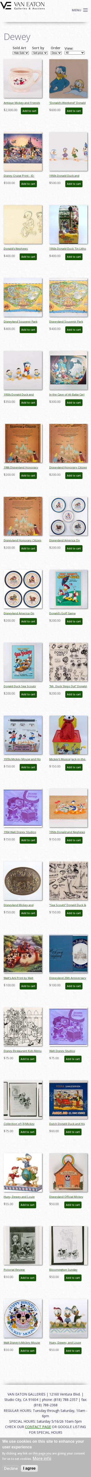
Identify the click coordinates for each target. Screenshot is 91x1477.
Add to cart (29, 111)
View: (69, 48)
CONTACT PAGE (38, 1426)
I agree (29, 1468)
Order (55, 48)
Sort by (38, 48)
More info (42, 1458)
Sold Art (19, 48)
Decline (11, 1468)
